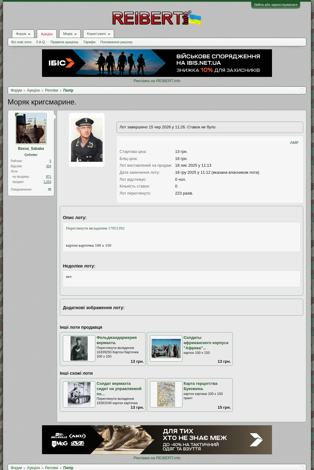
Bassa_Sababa (31, 148)
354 (48, 166)
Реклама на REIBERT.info (156, 80)
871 (48, 176)
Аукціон (46, 34)
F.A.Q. (41, 42)
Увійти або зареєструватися (275, 4)
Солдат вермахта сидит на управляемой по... (119, 388)
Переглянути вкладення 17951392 (95, 228)
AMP (294, 142)
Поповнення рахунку (116, 42)
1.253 (47, 182)
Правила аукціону (64, 42)
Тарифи (89, 42)
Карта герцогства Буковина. (201, 386)
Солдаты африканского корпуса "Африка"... (206, 342)
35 (49, 189)
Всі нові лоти (21, 42)
